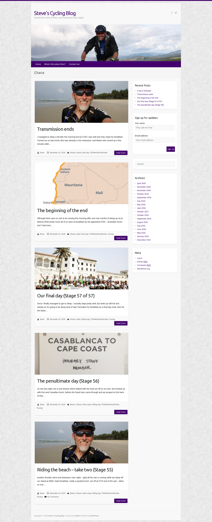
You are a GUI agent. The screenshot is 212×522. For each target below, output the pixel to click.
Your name (140, 123)
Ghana (72, 153)
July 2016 (141, 226)
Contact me (74, 64)
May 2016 (141, 233)
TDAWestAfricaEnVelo (98, 153)
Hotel (78, 234)
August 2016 (142, 222)
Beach (72, 404)
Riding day (85, 319)
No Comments (53, 497)
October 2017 (143, 212)
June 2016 (141, 229)
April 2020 (141, 183)
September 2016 (144, 219)
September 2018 (144, 197)
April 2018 (141, 208)
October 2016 (143, 215)
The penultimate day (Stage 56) (68, 380)
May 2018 (141, 204)
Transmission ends (55, 129)
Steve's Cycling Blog (55, 13)
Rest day (85, 153)
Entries (142, 262)
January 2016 (143, 236)
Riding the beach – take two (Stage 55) (75, 469)
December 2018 (144, 187)
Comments (144, 265)
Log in (139, 258)
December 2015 (144, 240)
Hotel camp (86, 404)
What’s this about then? (55, 64)
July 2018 (141, 201)
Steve (42, 153)
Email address (141, 136)
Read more (121, 153)
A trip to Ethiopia (144, 91)
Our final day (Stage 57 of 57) (66, 295)
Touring (111, 234)
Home (38, 64)
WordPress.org (143, 269)
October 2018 (143, 194)
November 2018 (144, 190)
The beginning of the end (62, 210)
